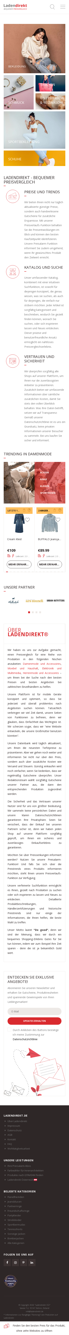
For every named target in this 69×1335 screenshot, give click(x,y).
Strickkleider (15, 1220)
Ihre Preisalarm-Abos (19, 1166)
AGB (10, 1134)
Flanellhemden (16, 1197)
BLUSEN (44, 472)
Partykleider (14, 1215)
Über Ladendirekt (17, 1121)
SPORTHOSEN (48, 493)
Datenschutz (15, 1130)
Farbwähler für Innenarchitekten (26, 1170)
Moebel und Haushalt (23, 668)
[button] (29, 612)
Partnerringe (15, 1206)
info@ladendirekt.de (34, 1311)
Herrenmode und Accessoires (41, 673)
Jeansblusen (15, 1201)
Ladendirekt (16, 7)
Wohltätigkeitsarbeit (19, 1148)
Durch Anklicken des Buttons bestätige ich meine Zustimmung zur (36, 1034)
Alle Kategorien (16, 1243)
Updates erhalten (34, 1021)
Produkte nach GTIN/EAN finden (25, 1175)
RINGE (43, 479)
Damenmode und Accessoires (42, 663)
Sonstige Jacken (16, 1233)
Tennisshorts (15, 1229)
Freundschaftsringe (18, 1210)
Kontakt (12, 1139)
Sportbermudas (16, 1224)
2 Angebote (45, 510)
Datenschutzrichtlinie (25, 1039)
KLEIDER (44, 486)
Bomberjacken (16, 1238)
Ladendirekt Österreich (22, 1179)
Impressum (14, 1125)
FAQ (10, 1144)
